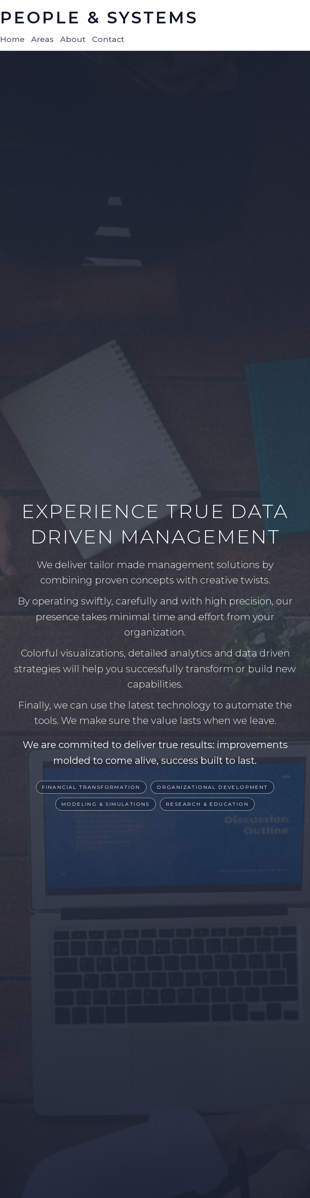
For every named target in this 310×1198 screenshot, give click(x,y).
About (73, 39)
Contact (108, 39)
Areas (42, 39)
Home (12, 39)
